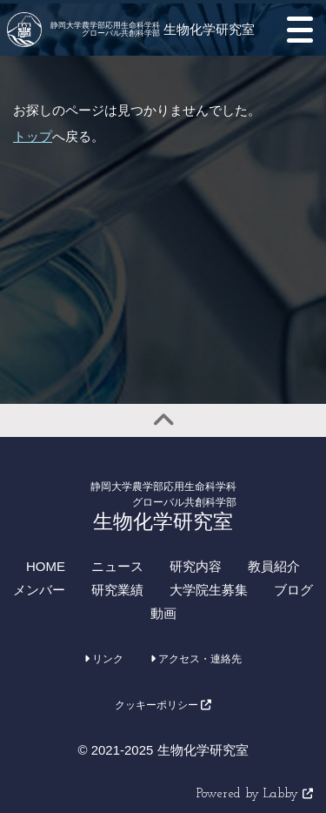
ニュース (117, 566)
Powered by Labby (254, 794)
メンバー (39, 589)
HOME (45, 566)
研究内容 (196, 566)
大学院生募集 (209, 589)
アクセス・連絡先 (196, 659)
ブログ (293, 589)
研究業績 (117, 589)
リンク (103, 659)
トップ (32, 136)
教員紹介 (274, 566)
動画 (163, 613)
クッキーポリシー (163, 705)
